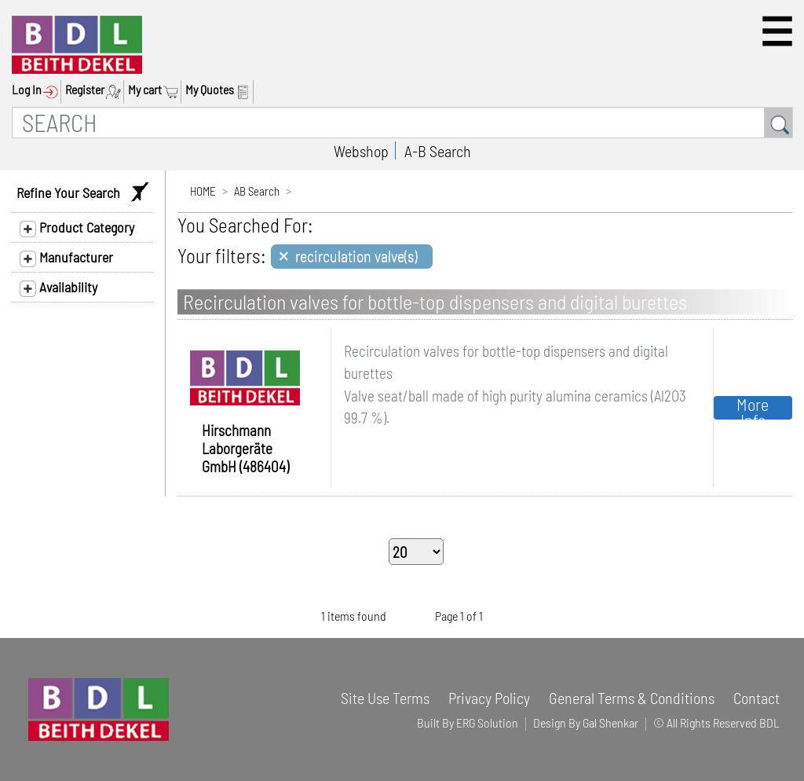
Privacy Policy (489, 697)
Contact (756, 697)
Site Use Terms (385, 697)
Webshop (361, 150)
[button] (777, 31)
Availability (58, 287)
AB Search (257, 191)
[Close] (351, 257)
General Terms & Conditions (631, 697)
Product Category (77, 227)
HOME (203, 191)
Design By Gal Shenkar (585, 722)
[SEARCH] (388, 122)
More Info (752, 408)
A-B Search (437, 150)
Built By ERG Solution (467, 722)
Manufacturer (66, 257)
